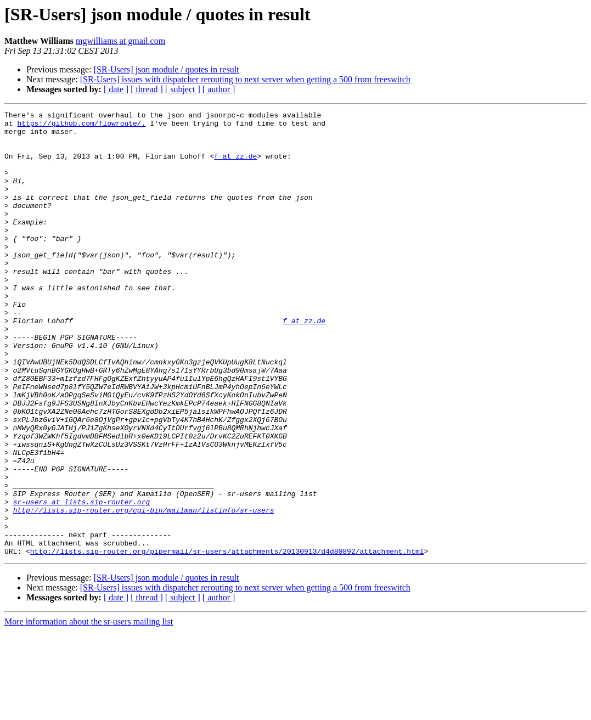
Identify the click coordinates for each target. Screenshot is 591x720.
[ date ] (116, 89)
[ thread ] (147, 89)
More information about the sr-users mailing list (88, 710)
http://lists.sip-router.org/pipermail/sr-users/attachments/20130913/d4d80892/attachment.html (227, 640)
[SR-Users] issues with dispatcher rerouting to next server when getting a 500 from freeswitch (245, 79)
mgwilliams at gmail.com (120, 41)
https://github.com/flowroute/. (81, 126)
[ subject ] (182, 89)
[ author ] (218, 89)
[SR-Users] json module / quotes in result (166, 69)
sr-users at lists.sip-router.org (81, 581)
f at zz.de (235, 166)
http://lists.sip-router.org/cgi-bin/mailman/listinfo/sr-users (143, 590)
